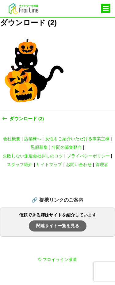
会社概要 (11, 138)
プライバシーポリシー (88, 155)
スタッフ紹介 (20, 164)
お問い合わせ (79, 164)
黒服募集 (39, 147)
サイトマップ (49, 164)
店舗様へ (32, 138)
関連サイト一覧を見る (57, 225)
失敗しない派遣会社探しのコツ (33, 155)
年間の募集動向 (67, 147)
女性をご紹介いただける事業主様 (77, 138)
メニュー (105, 8)
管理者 (101, 164)
